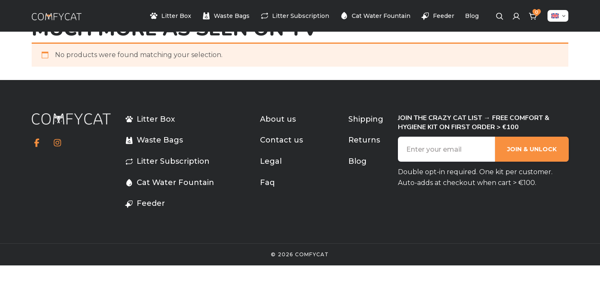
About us (278, 119)
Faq (267, 182)
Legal (271, 161)
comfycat (312, 254)
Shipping (365, 119)
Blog (472, 16)
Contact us (281, 140)
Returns (364, 140)
